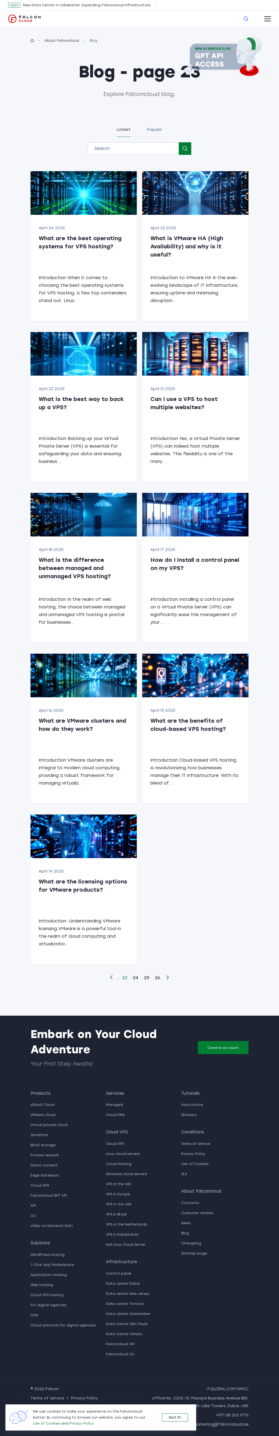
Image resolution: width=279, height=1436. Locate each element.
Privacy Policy (193, 1154)
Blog (185, 1233)
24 (135, 977)
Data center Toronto (125, 1304)
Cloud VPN (40, 1185)
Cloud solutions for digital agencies (63, 1325)
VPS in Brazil (116, 1214)
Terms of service (195, 1144)
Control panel (118, 1273)
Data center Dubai (123, 1284)
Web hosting (42, 1285)
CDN (34, 1315)
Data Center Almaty (124, 1334)
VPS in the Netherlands (126, 1224)
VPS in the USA (119, 1204)
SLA (184, 1174)
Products (41, 1093)
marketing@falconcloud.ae (220, 1424)
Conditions (192, 1132)
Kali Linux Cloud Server (125, 1245)
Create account (223, 1048)
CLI (33, 1216)
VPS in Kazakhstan (122, 1234)
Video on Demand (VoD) (52, 1226)
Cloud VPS (117, 1132)
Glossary (189, 1115)
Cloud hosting (119, 1164)
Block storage (43, 1145)
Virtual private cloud (49, 1125)
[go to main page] (24, 18)
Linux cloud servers (123, 1154)
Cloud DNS (115, 1115)
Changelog (191, 1243)
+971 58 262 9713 (232, 1415)
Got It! (175, 1417)
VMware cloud (43, 1115)
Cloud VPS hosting (47, 1295)
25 (146, 977)
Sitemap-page (194, 1253)
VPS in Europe (118, 1194)
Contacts (190, 1203)
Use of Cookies (194, 1164)
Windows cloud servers (126, 1174)
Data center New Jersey (127, 1294)
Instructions (192, 1105)
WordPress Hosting (48, 1255)
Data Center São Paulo (127, 1324)
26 (157, 977)
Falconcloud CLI (120, 1354)
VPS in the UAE (118, 1184)
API (33, 1206)
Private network (45, 1155)
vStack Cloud (42, 1105)
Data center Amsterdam (128, 1314)
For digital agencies (48, 1305)
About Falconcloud (61, 41)
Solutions (40, 1243)
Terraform (39, 1135)
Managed (114, 1105)
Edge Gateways (45, 1175)
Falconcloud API (120, 1344)
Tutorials (190, 1093)
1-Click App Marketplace (52, 1265)
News (185, 1223)
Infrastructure (121, 1261)
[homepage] (32, 40)
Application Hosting (49, 1275)
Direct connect (44, 1165)
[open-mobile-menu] (267, 19)
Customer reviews (197, 1213)
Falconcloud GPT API (49, 1195)
